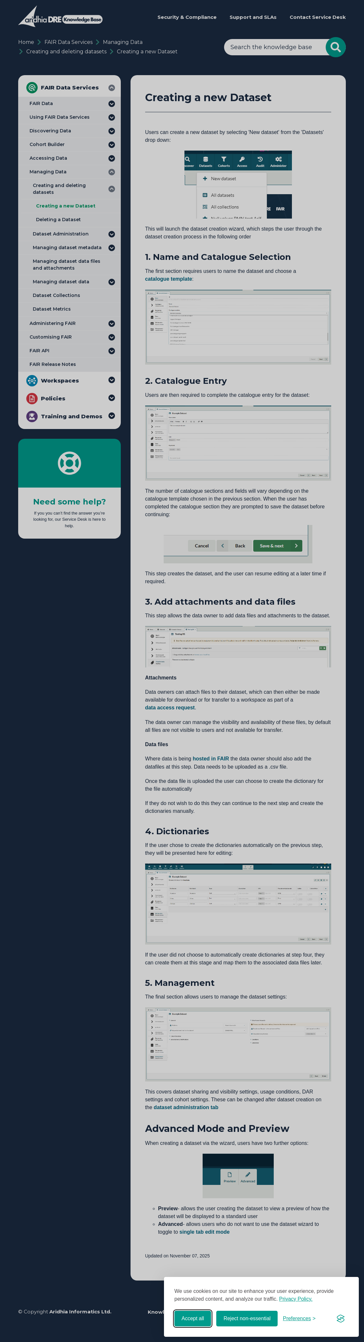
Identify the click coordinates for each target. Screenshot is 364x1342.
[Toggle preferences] (299, 1318)
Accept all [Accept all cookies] (193, 1318)
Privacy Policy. (296, 1299)
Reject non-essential (246, 1318)
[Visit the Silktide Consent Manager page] (340, 1318)
